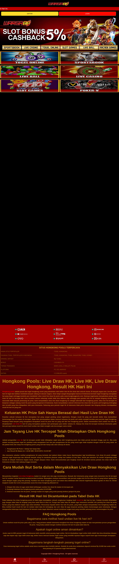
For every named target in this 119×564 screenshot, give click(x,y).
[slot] (89, 57)
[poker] (29, 85)
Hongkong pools (8, 391)
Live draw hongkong (26, 476)
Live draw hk (17, 424)
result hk (80, 500)
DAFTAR (29, 14)
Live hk (20, 440)
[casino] (89, 71)
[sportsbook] (29, 71)
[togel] (29, 57)
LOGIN (87, 14)
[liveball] (89, 85)
